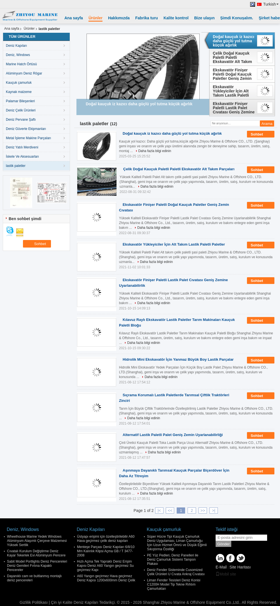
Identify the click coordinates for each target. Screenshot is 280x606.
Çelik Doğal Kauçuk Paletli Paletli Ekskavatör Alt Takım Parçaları (232, 57)
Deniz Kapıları (16, 46)
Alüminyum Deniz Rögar (24, 73)
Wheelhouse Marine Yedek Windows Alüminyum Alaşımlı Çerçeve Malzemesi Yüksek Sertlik (37, 541)
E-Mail (221, 567)
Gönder (223, 544)
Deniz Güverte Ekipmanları (26, 129)
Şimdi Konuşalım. (236, 18)
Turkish (271, 4)
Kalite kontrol (176, 18)
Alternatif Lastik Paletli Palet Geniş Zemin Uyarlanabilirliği (173, 435)
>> (202, 510)
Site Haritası (240, 567)
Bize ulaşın (204, 18)
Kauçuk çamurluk (19, 83)
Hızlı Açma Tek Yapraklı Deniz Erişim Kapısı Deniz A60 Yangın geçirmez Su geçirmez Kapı (105, 566)
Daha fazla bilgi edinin (154, 151)
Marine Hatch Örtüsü (21, 64)
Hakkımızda (119, 18)
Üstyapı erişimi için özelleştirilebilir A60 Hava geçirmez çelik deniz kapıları (105, 539)
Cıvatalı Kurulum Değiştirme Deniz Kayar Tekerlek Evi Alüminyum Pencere (36, 553)
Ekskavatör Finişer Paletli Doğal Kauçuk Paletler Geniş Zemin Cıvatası (232, 74)
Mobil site (226, 574)
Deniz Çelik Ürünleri (21, 110)
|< (159, 510)
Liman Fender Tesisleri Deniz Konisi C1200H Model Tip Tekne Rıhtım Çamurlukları (173, 584)
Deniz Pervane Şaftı (21, 120)
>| (213, 510)
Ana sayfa (73, 18)
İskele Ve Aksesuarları (22, 157)
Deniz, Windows (18, 55)
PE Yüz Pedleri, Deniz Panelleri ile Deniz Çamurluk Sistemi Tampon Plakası (172, 559)
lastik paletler (15, 166)
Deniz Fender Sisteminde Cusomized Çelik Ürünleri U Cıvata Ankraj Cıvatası (176, 572)
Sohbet (261, 134)
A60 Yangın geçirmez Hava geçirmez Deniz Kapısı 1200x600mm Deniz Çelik (106, 578)
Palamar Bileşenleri (20, 101)
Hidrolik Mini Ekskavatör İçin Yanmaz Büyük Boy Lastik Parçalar (178, 359)
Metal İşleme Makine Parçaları (28, 138)
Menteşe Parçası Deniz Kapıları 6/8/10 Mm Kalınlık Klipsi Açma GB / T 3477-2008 (105, 551)
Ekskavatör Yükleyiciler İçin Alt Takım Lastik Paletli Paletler (231, 91)
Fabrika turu (146, 18)
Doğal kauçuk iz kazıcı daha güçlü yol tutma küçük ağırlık (233, 41)
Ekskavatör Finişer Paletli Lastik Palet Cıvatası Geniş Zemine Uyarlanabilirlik (234, 108)
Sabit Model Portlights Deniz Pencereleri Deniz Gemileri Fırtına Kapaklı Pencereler (37, 566)
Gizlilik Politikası (34, 602)
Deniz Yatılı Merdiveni (22, 147)
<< (170, 510)
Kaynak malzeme (19, 92)
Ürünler (95, 18)
